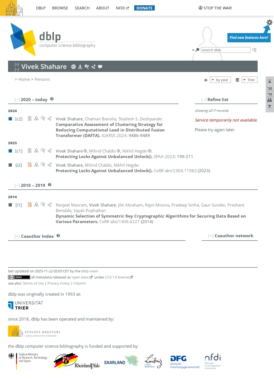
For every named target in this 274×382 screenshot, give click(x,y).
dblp (40, 8)
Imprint (79, 283)
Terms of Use (33, 283)
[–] (203, 99)
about (102, 8)
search (82, 8)
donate (144, 8)
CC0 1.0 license (117, 277)
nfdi (120, 8)
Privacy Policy (58, 283)
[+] (211, 235)
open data (80, 277)
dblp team (89, 271)
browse (60, 8)
